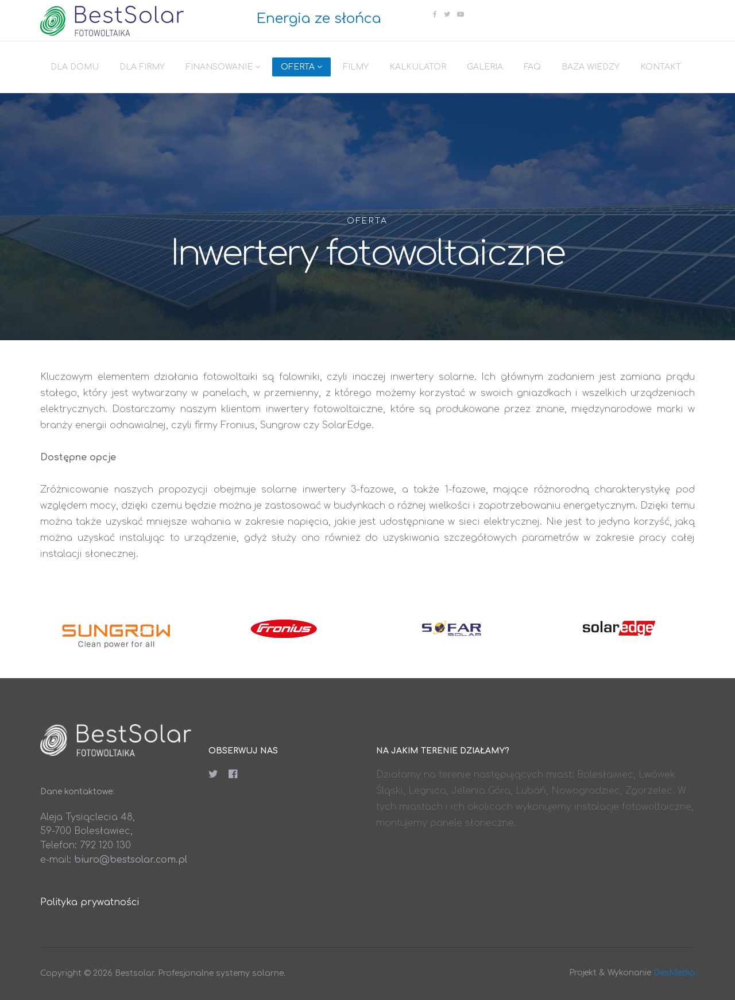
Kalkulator (417, 67)
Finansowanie (219, 67)
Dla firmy (142, 67)
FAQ (532, 67)
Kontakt (660, 67)
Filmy (356, 67)
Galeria (485, 67)
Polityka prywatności (89, 902)
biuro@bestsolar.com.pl (130, 860)
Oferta (298, 67)
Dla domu (75, 67)
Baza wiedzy (591, 67)
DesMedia (674, 972)
